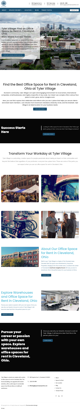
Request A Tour (7, 314)
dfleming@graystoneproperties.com (69, 4)
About (4, 10)
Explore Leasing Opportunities (13, 55)
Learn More (46, 275)
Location (28, 10)
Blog (37, 10)
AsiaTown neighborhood (57, 268)
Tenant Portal (46, 10)
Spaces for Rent (15, 10)
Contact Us (74, 10)
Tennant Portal (59, 390)
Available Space (40, 109)
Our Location (59, 383)
